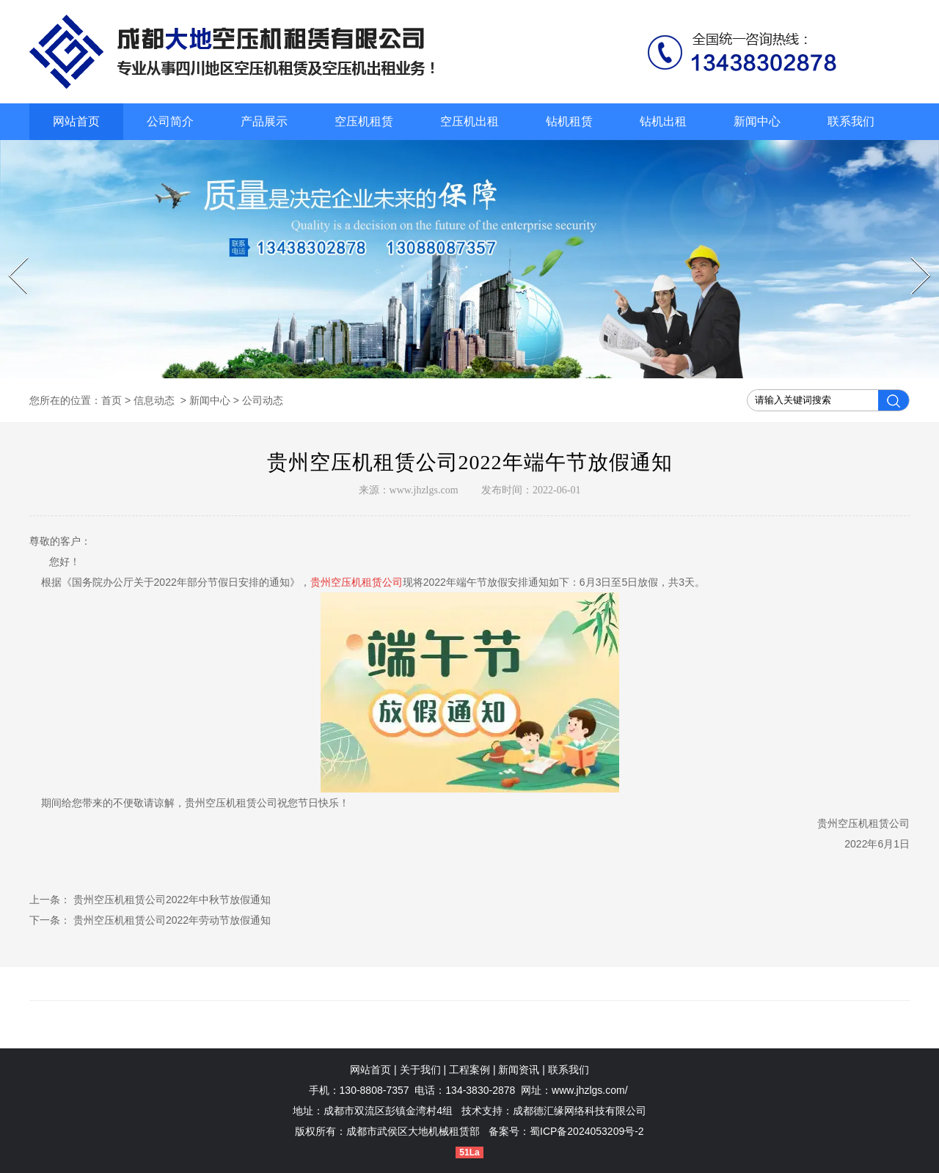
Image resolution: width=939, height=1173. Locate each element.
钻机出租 (663, 121)
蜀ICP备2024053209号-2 (587, 1131)
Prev (10, 257)
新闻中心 (757, 121)
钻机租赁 (569, 121)
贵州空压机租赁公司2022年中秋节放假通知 (170, 899)
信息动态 (154, 400)
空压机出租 (469, 121)
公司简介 (170, 121)
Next (913, 257)
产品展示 (264, 121)
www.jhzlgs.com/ (589, 1090)
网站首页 (76, 121)
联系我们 (850, 121)
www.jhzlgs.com (424, 490)
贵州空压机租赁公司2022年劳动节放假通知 (170, 920)
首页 (111, 400)
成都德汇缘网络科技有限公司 (579, 1111)
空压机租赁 (364, 121)
